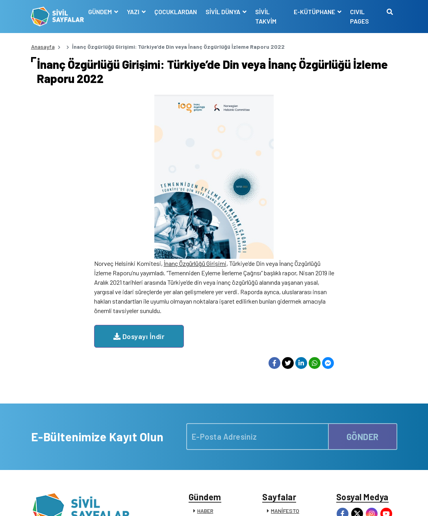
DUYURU (207, 435)
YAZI (202, 394)
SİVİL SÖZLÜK (288, 443)
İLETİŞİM (281, 453)
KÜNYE (279, 404)
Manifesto (351, 501)
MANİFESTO (285, 384)
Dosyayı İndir (202, 172)
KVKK (325, 501)
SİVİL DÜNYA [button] (223, 11)
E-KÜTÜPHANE (289, 432)
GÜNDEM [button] (100, 11)
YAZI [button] (134, 11)
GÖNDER (362, 309)
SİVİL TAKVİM (265, 16)
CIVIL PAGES (359, 16)
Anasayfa (43, 46)
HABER (205, 384)
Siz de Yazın (383, 501)
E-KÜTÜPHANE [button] (315, 11)
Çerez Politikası (294, 501)
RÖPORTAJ (210, 425)
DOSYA (205, 404)
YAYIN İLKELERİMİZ (294, 394)
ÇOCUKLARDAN (175, 11)
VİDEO (204, 414)
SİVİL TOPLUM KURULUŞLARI (286, 418)
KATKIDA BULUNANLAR (225, 445)
